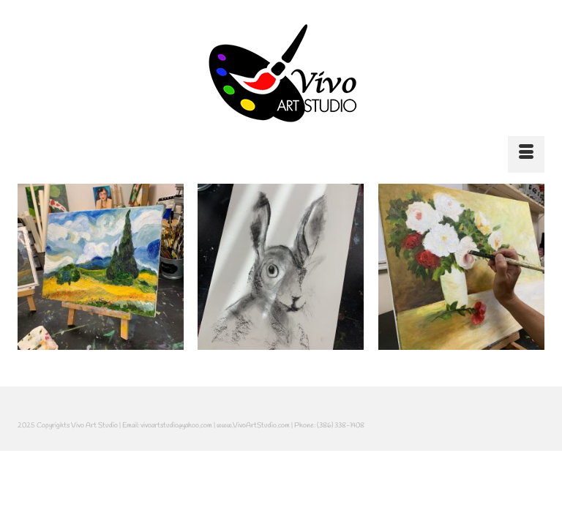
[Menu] (526, 154)
